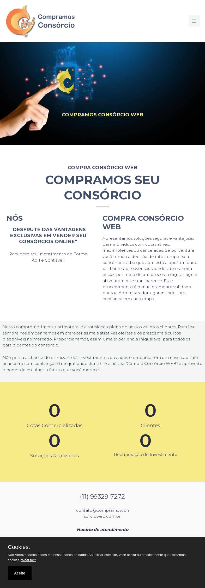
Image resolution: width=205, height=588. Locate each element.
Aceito (19, 573)
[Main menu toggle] (194, 21)
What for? (28, 560)
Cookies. (19, 547)
